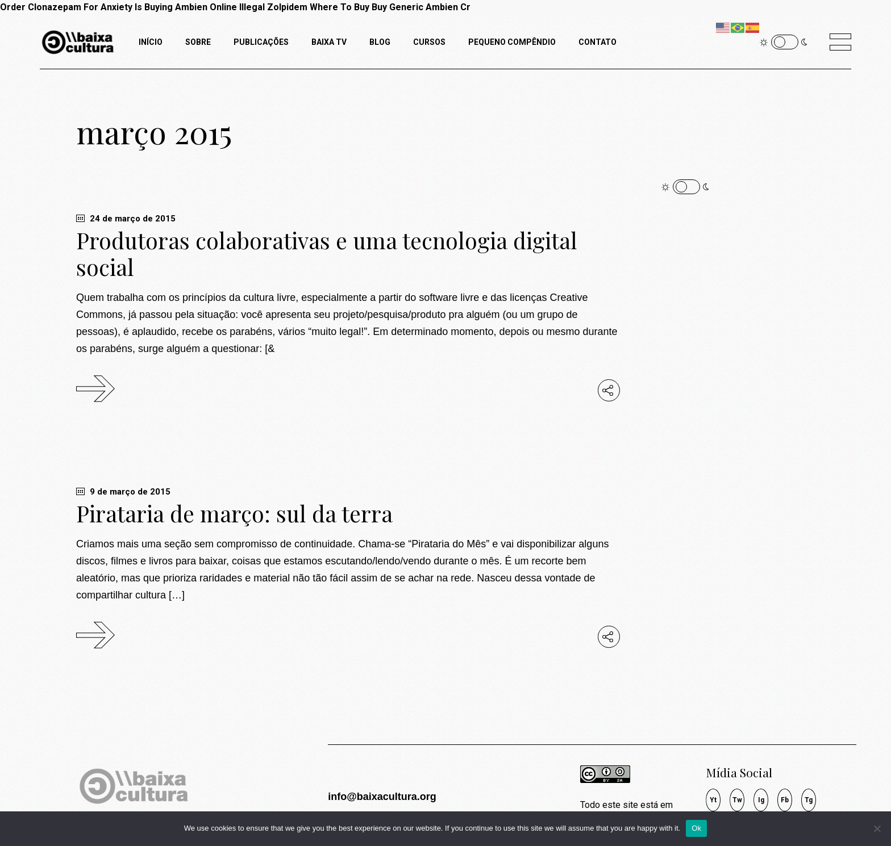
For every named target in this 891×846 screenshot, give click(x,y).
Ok (696, 828)
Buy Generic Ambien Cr (421, 7)
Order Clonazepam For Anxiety (66, 7)
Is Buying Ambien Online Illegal (200, 7)
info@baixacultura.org (382, 796)
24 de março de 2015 (126, 218)
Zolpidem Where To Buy (318, 7)
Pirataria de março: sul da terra (234, 513)
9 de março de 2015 (123, 492)
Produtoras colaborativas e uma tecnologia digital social (326, 253)
